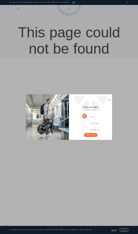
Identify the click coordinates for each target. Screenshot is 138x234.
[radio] (85, 116)
